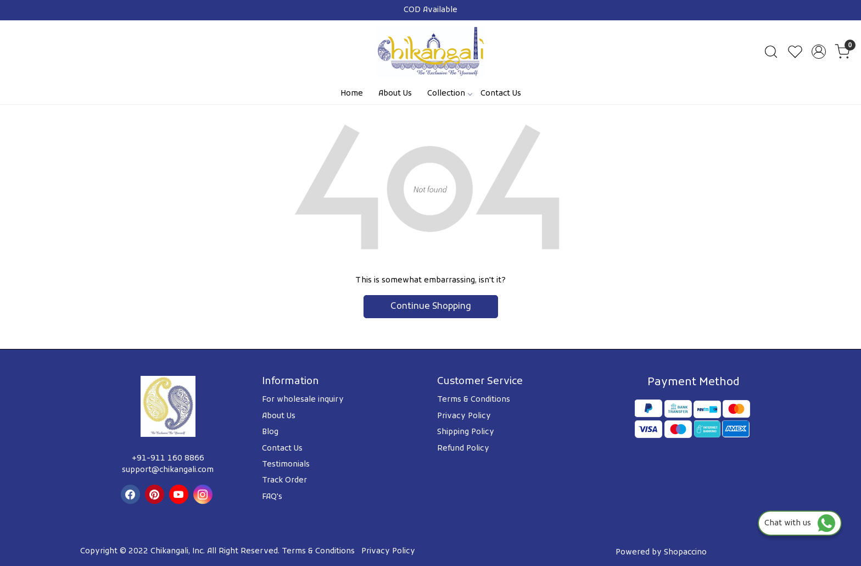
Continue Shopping (430, 306)
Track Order (284, 480)
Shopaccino (685, 552)
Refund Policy (463, 448)
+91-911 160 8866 (168, 458)
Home (351, 93)
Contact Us (500, 93)
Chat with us (799, 523)
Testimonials (286, 464)
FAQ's (272, 497)
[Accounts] (818, 52)
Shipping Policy (465, 432)
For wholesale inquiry (303, 400)
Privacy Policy (464, 416)
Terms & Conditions (473, 400)
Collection (449, 93)
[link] (771, 51)
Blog (270, 432)
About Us (395, 93)
